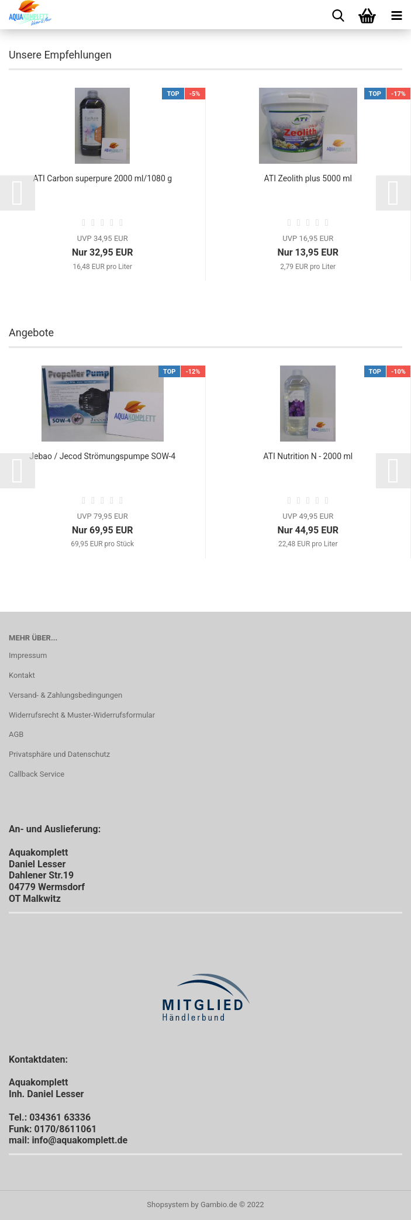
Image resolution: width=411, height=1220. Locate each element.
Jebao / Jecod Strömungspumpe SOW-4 (102, 456)
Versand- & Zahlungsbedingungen (65, 695)
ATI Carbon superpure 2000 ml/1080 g (102, 178)
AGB (16, 734)
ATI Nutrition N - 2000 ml (308, 456)
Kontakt (22, 675)
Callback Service (36, 774)
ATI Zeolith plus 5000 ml (308, 178)
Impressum (28, 655)
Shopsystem (168, 1204)
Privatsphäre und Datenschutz (59, 754)
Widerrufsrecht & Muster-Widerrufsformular (82, 715)
